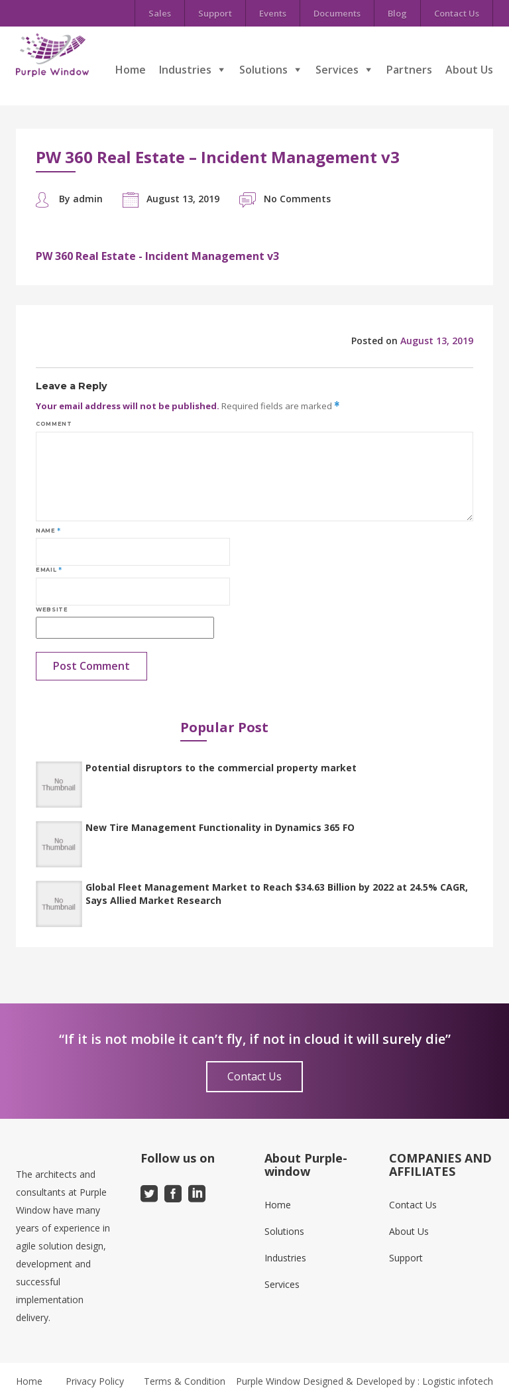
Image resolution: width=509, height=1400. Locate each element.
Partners (409, 69)
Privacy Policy (95, 1381)
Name (48, 530)
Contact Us (456, 13)
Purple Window (268, 1381)
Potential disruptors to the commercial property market (221, 767)
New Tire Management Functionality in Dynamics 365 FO (220, 827)
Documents (337, 13)
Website (52, 609)
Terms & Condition (184, 1381)
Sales (159, 13)
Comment (54, 423)
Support (215, 13)
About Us (469, 69)
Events (272, 13)
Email (49, 569)
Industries (185, 69)
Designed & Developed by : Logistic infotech (398, 1381)
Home (130, 69)
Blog (397, 13)
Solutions (263, 69)
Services (337, 69)
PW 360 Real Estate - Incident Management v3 (157, 256)
